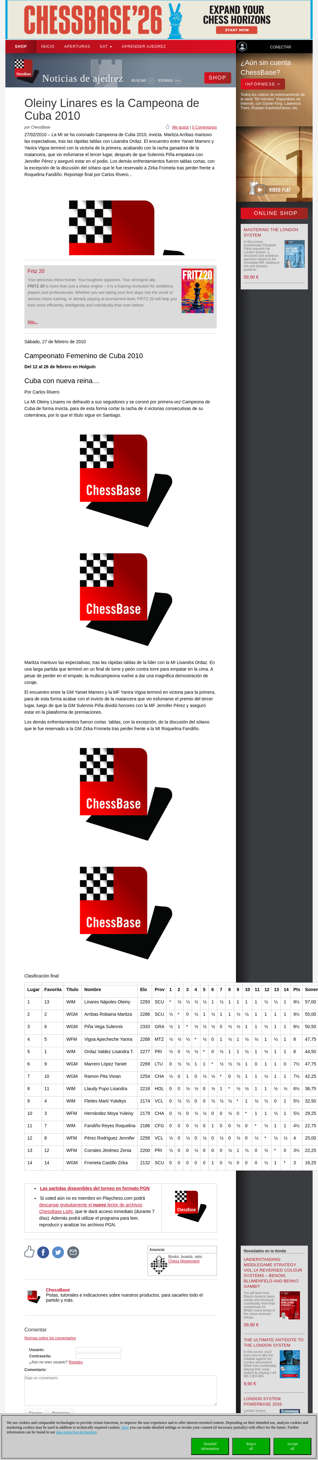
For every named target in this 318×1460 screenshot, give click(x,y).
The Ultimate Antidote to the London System (274, 1342)
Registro (76, 1362)
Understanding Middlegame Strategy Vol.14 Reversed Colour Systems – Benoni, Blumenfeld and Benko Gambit (273, 1273)
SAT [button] (106, 46)
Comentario (35, 1370)
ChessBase (58, 1290)
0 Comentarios (204, 127)
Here (125, 1427)
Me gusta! (180, 127)
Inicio (48, 46)
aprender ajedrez (144, 46)
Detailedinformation (210, 1446)
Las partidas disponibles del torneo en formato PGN (94, 1188)
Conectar (280, 47)
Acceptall (292, 1446)
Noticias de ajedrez (83, 78)
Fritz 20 (36, 271)
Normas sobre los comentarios (50, 1338)
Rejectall (251, 1446)
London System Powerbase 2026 (263, 1401)
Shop (21, 46)
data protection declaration (76, 1432)
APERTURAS (77, 46)
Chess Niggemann (184, 1261)
